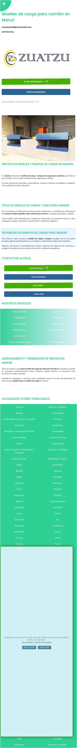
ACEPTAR (44, 647)
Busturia (58, 489)
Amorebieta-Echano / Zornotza (19, 419)
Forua (58, 544)
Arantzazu (58, 425)
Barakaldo (57, 464)
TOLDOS (58, 336)
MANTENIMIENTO (57, 330)
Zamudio (57, 738)
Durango (19, 519)
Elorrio (58, 531)
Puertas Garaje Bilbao (8, 102)
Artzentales (57, 431)
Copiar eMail (38, 294)
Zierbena (19, 507)
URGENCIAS (19, 336)
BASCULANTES (19, 311)
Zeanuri (57, 495)
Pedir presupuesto (36, 92)
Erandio (19, 537)
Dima (57, 513)
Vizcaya (19, 407)
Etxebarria (57, 525)
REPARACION (19, 330)
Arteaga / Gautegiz (57, 449)
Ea (57, 519)
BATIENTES (58, 311)
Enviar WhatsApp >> (36, 81)
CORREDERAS (19, 317)
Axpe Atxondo (19, 458)
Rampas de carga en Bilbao (25, 102)
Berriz (19, 489)
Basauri (57, 471)
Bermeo (19, 483)
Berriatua (57, 483)
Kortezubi (57, 507)
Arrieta (19, 443)
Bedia (19, 477)
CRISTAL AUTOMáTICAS (19, 342)
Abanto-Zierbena (57, 407)
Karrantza (19, 495)
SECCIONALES (19, 323)
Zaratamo (19, 744)
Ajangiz (19, 413)
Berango (57, 477)
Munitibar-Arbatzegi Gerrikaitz (19, 431)
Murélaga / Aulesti (57, 458)
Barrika (19, 471)
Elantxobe (19, 531)
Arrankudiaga (19, 437)
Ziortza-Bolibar (57, 501)
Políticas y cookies (58, 744)
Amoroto (57, 419)
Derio (19, 513)
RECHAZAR (29, 647)
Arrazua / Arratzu (57, 437)
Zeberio (19, 501)
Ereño (58, 537)
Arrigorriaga (58, 443)
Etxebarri (19, 525)
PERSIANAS (57, 317)
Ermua (19, 544)
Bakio (19, 464)
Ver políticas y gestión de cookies (37, 642)
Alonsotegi (57, 413)
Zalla (19, 738)
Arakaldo (19, 425)
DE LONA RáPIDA (58, 342)
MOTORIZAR (57, 323)
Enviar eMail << (38, 285)
